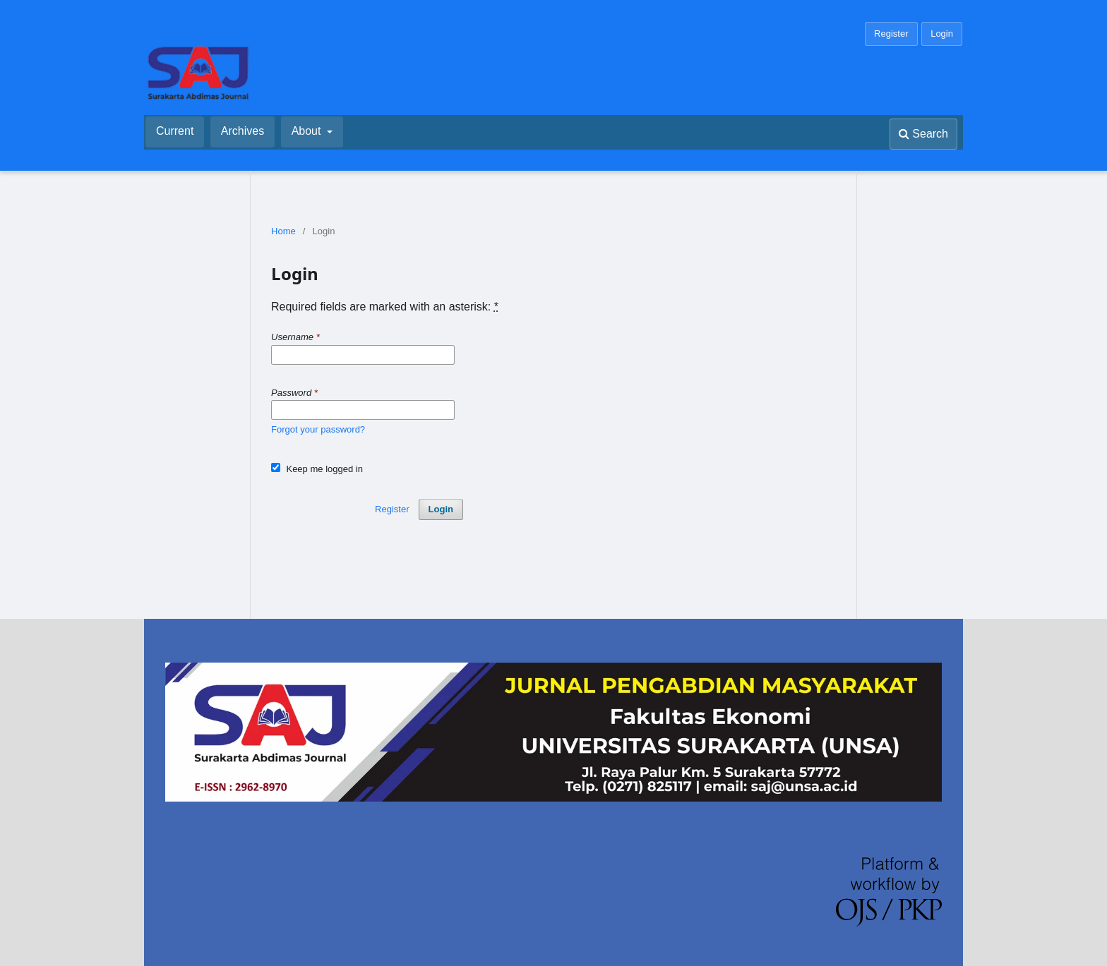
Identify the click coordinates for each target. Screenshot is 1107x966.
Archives (242, 131)
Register (891, 33)
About (308, 131)
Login (942, 33)
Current (174, 131)
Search (923, 134)
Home (283, 231)
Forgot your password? (318, 429)
